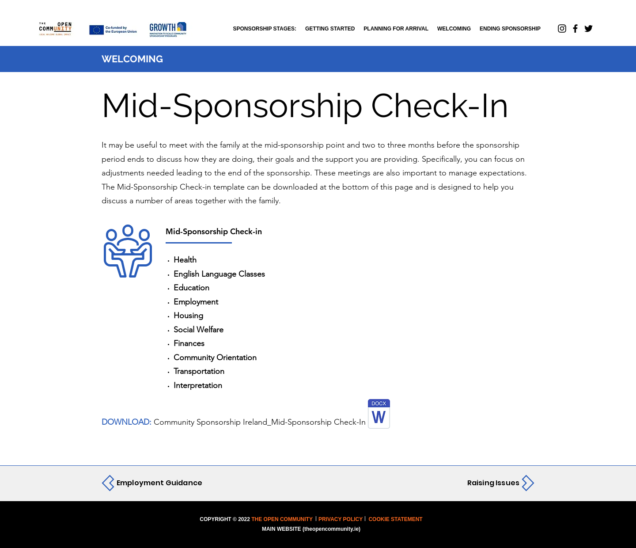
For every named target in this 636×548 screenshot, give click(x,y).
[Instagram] (562, 28)
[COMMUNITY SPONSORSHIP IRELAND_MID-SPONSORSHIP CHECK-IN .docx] (379, 415)
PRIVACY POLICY (340, 519)
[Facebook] (575, 28)
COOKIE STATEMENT (395, 519)
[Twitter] (588, 28)
